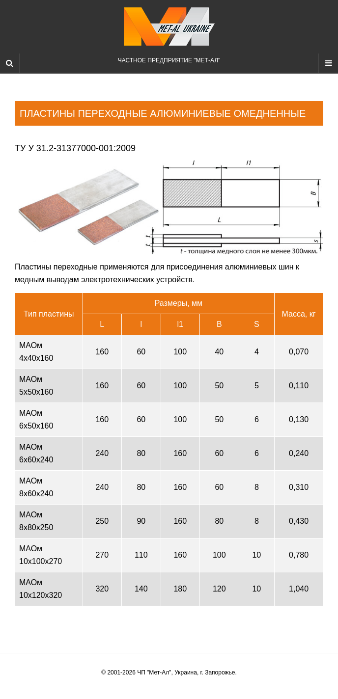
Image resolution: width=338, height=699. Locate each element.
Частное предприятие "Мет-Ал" (169, 35)
